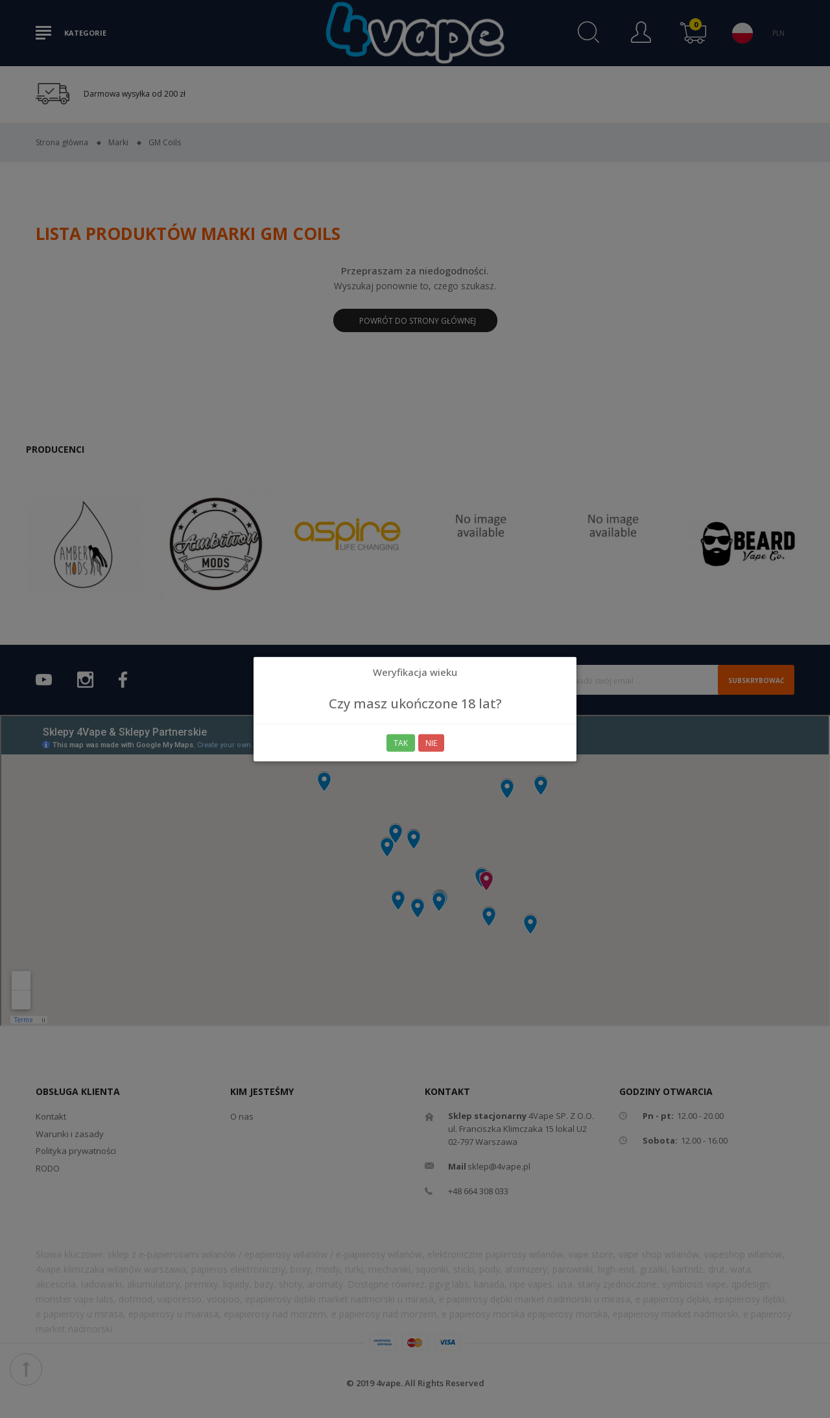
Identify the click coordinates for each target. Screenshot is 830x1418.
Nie (431, 742)
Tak (401, 742)
